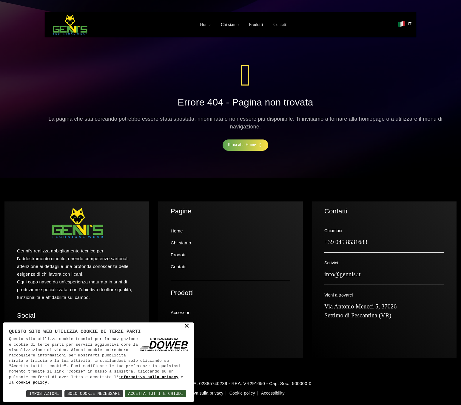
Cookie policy (242, 393)
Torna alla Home (245, 145)
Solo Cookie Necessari (93, 393)
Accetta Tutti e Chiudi (155, 393)
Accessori (181, 312)
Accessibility (273, 393)
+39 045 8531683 (345, 242)
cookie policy (31, 382)
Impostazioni (44, 393)
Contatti (280, 24)
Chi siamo (230, 24)
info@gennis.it (342, 274)
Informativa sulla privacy (200, 393)
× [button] (186, 326)
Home (205, 24)
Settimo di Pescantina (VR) (357, 315)
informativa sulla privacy (148, 377)
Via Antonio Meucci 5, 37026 (360, 306)
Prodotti (256, 24)
